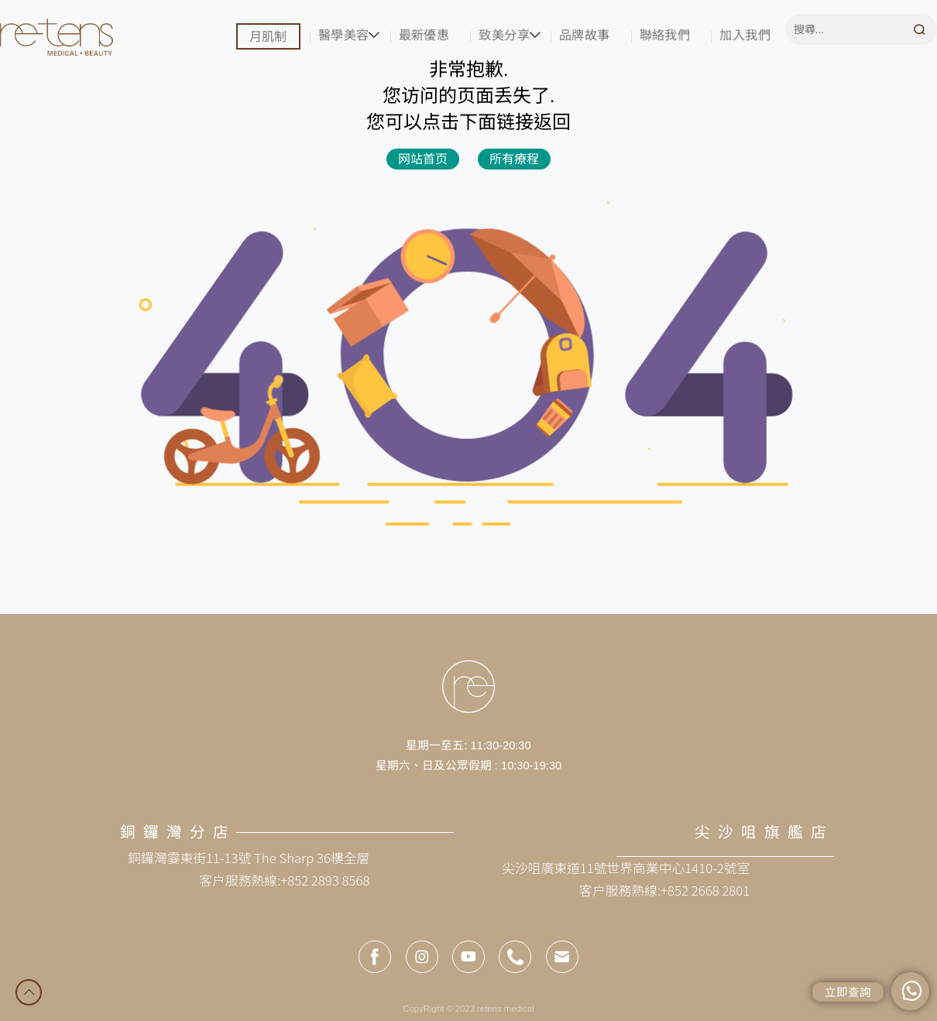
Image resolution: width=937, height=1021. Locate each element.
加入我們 (745, 35)
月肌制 (268, 36)
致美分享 (504, 35)
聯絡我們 (665, 35)
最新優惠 (424, 35)
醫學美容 (343, 35)
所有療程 (514, 159)
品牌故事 (584, 35)
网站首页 (423, 159)
